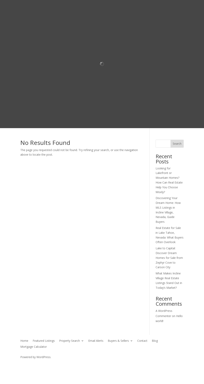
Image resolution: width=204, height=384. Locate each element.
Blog (155, 341)
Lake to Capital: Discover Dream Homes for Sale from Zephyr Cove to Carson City (169, 257)
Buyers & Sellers (118, 341)
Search (177, 143)
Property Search (69, 341)
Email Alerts (95, 341)
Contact (142, 341)
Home (24, 341)
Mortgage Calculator (33, 347)
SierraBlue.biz (67, 364)
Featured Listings (44, 341)
